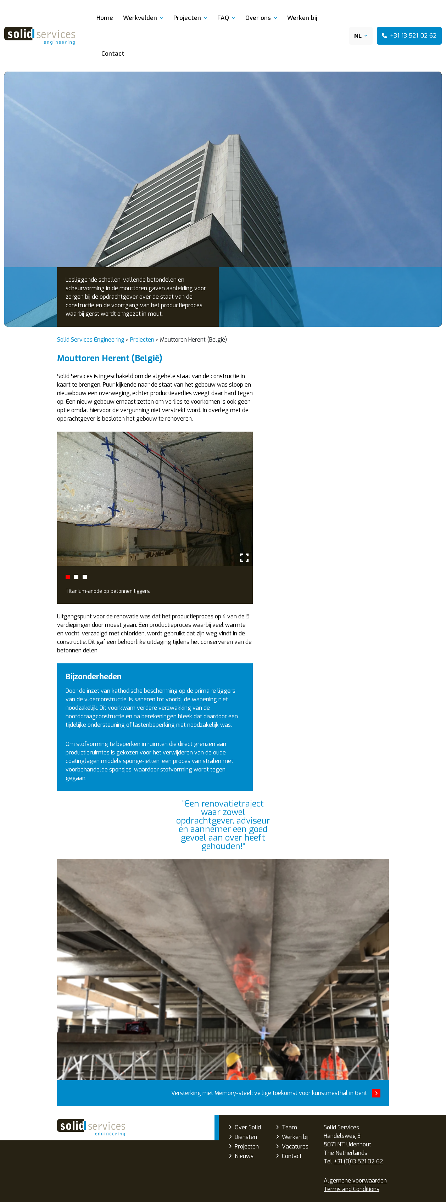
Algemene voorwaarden (355, 1180)
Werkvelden (140, 18)
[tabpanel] (155, 518)
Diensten (246, 1137)
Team (289, 1127)
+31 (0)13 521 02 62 (358, 1161)
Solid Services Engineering (91, 1127)
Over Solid (248, 1127)
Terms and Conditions (351, 1189)
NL (358, 36)
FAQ (223, 18)
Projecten (187, 18)
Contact (112, 54)
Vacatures (295, 1146)
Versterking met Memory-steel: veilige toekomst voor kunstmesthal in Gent (223, 982)
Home (104, 18)
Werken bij (302, 18)
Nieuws (244, 1156)
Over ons (258, 18)
